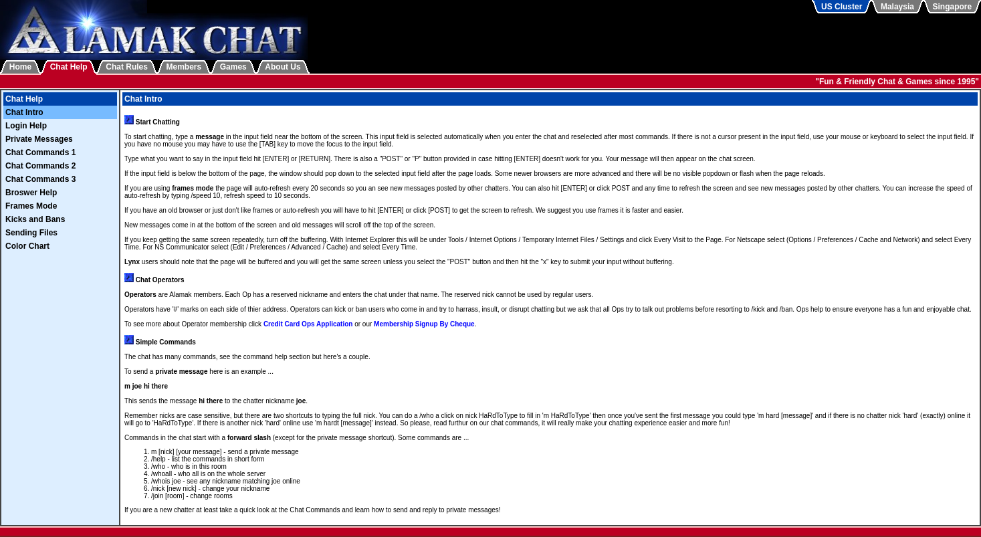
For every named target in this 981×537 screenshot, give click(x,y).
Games (233, 67)
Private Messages (39, 139)
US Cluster (841, 6)
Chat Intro (24, 112)
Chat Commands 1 (40, 152)
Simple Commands (166, 342)
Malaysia (897, 6)
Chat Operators (160, 280)
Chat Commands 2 (40, 166)
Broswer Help (31, 192)
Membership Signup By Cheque (424, 324)
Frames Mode (31, 206)
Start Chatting (158, 122)
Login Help (26, 125)
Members (184, 67)
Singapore (952, 6)
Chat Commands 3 (40, 179)
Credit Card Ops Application (308, 324)
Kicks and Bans (35, 219)
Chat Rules (127, 67)
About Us (282, 67)
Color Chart (27, 246)
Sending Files (31, 232)
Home (20, 67)
